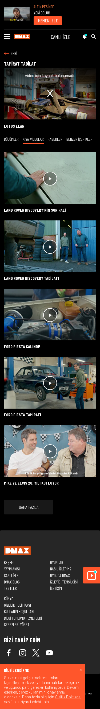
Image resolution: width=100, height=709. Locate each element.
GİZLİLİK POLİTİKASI (17, 604)
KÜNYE (8, 598)
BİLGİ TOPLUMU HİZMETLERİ (23, 618)
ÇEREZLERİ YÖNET (16, 624)
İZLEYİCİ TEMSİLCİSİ (64, 581)
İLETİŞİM (56, 588)
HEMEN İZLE (48, 20)
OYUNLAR (56, 562)
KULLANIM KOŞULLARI (19, 611)
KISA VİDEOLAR (33, 139)
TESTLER (10, 588)
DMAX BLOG (12, 581)
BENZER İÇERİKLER (79, 139)
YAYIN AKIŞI (12, 568)
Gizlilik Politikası (68, 697)
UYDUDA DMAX (60, 575)
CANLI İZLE (60, 37)
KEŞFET (9, 562)
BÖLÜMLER (11, 139)
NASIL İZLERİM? (60, 568)
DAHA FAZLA (28, 507)
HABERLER (55, 139)
